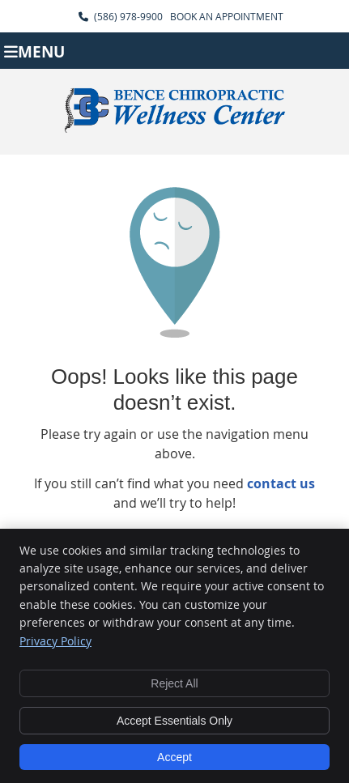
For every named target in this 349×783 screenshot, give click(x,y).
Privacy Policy (55, 641)
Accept (174, 757)
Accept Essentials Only (174, 720)
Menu (34, 50)
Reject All (174, 683)
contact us (281, 483)
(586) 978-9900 (128, 16)
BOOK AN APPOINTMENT (226, 16)
